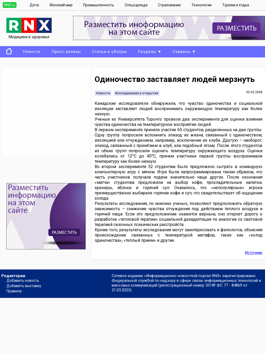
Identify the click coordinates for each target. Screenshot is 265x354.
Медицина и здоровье (29, 34)
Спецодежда (136, 5)
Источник (253, 252)
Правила (14, 291)
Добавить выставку (24, 286)
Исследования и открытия (136, 93)
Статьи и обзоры (109, 51)
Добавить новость (23, 280)
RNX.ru (9, 5)
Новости (31, 51)
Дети (34, 5)
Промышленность (98, 5)
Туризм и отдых (235, 5)
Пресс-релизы (66, 51)
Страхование (169, 5)
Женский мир (61, 5)
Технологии (201, 5)
